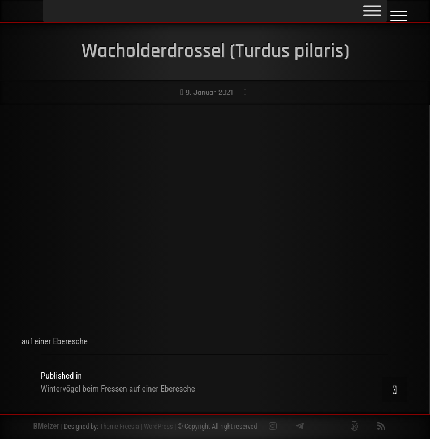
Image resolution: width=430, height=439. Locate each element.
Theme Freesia (119, 427)
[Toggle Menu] (372, 10)
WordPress (158, 427)
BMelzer (46, 426)
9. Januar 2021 (206, 93)
